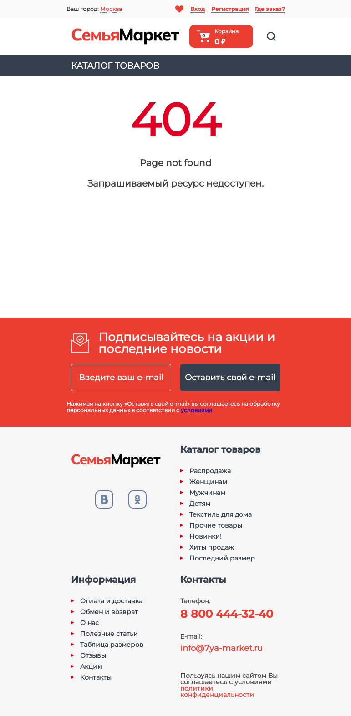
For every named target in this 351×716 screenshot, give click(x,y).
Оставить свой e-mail (230, 378)
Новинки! (205, 536)
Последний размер (222, 558)
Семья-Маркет (125, 36)
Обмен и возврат (109, 612)
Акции (91, 666)
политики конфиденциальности (217, 691)
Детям (199, 503)
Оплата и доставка (111, 601)
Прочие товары (215, 525)
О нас (89, 623)
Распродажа (210, 471)
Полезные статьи (109, 633)
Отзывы (93, 655)
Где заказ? (270, 8)
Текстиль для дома (220, 514)
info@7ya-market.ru (221, 648)
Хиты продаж (211, 547)
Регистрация (230, 8)
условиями (196, 410)
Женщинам (208, 482)
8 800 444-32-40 (226, 613)
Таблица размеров (111, 644)
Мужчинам (207, 492)
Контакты (96, 677)
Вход (197, 8)
